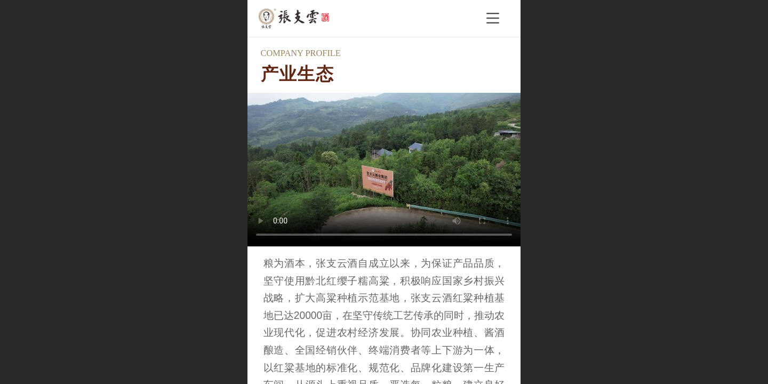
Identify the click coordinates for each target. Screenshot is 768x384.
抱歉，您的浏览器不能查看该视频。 (384, 169)
